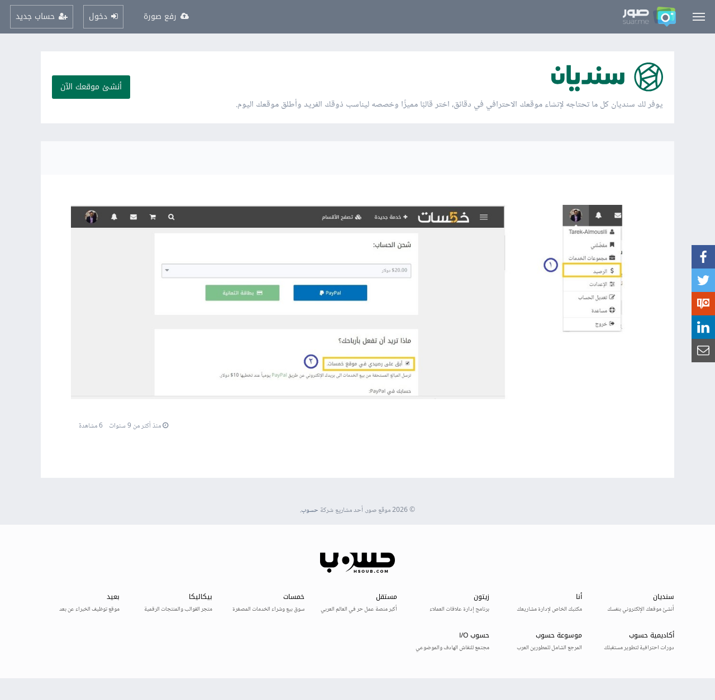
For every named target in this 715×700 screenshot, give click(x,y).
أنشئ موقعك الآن (91, 86)
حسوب (309, 510)
